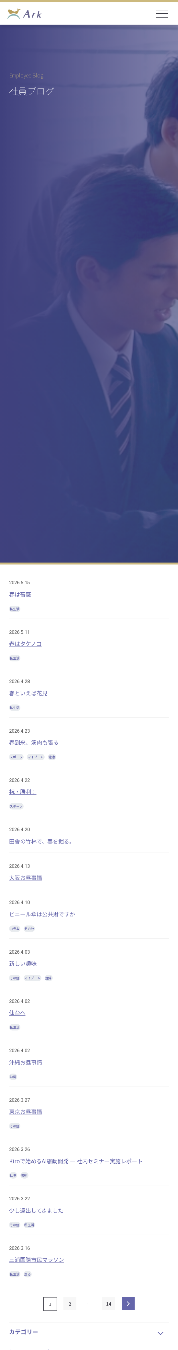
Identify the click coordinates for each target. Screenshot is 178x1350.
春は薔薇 (20, 594)
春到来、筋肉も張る (34, 742)
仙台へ (17, 1012)
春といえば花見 (28, 693)
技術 (24, 1175)
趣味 (48, 977)
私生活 (14, 608)
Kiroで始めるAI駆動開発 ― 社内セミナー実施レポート (76, 1161)
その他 (29, 928)
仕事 (13, 1175)
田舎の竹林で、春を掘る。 (42, 841)
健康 (52, 756)
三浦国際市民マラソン (36, 1259)
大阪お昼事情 (25, 877)
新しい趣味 (23, 963)
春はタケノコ (25, 643)
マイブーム (36, 756)
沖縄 (13, 1076)
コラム (14, 928)
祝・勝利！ (23, 791)
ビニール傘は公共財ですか (42, 914)
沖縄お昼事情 (25, 1062)
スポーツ (16, 756)
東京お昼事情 (25, 1111)
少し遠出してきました (36, 1210)
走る (27, 1274)
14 (108, 1303)
